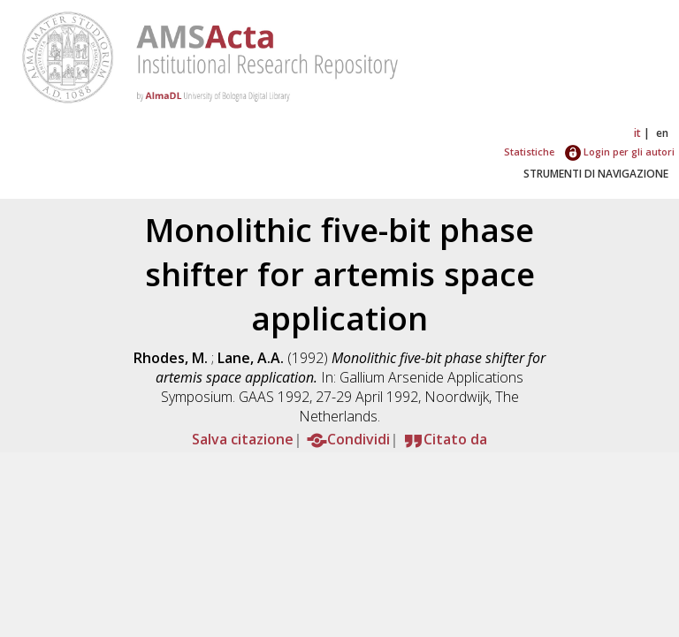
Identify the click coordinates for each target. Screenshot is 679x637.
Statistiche (529, 151)
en (662, 132)
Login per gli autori (620, 151)
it (637, 132)
